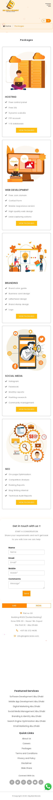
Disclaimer (26, 763)
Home (7, 26)
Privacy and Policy (26, 758)
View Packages (26, 130)
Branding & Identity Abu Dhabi (26, 716)
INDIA (39, 605)
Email (11, 558)
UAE (14, 605)
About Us (26, 738)
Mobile (12, 568)
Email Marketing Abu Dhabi (26, 726)
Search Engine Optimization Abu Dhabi (26, 721)
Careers (26, 743)
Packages (19, 26)
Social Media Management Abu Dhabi (26, 711)
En (44, 21)
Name (11, 547)
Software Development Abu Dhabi (26, 696)
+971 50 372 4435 (28, 630)
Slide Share (26, 768)
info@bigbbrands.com (28, 636)
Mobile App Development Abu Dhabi (26, 701)
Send (26, 593)
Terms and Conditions (26, 753)
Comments (14, 578)
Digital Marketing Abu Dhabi (26, 706)
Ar (48, 21)
